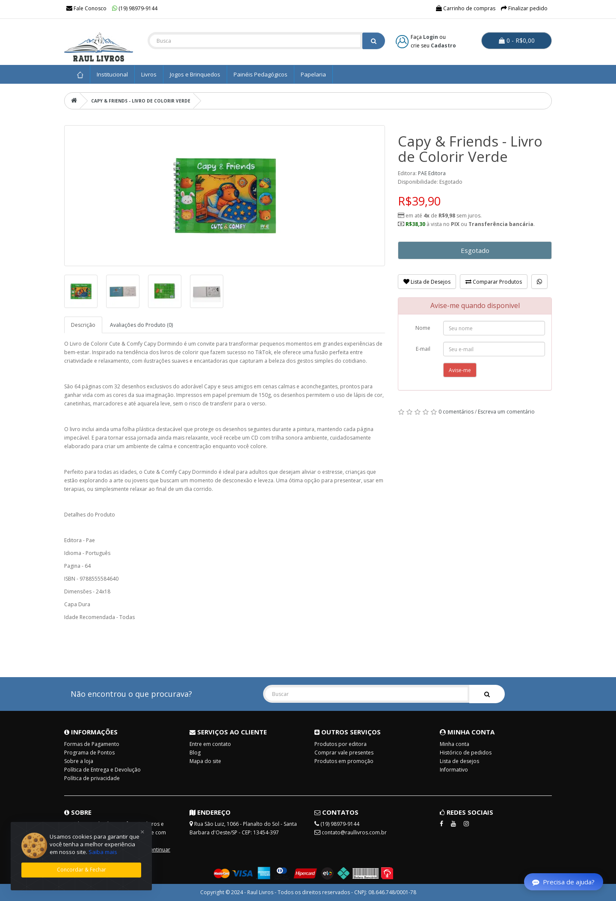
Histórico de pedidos (466, 752)
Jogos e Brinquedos (195, 74)
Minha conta (454, 744)
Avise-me (460, 370)
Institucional (112, 74)
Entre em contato (210, 744)
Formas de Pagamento (91, 744)
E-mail (423, 348)
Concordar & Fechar (81, 869)
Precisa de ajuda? (563, 882)
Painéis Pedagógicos (260, 74)
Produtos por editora (340, 744)
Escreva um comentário (506, 411)
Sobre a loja (78, 761)
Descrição (83, 325)
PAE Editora (432, 173)
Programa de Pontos (89, 752)
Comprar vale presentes (343, 752)
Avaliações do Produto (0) (141, 325)
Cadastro (443, 45)
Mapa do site (205, 761)
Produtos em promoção (343, 761)
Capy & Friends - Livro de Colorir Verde (140, 101)
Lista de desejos (459, 761)
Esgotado (475, 250)
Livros (149, 74)
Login (430, 37)
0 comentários (456, 411)
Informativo (454, 769)
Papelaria (313, 74)
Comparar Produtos (493, 281)
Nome (422, 328)
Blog (195, 752)
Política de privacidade (92, 778)
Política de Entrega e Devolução (102, 769)
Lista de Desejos (426, 281)
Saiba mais (103, 852)
